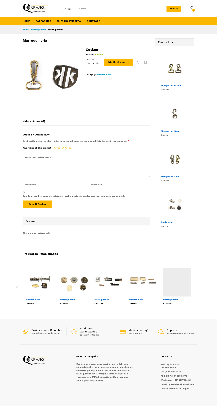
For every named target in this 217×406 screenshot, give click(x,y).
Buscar (174, 8)
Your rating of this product (37, 148)
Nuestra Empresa (69, 21)
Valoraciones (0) (34, 121)
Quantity (90, 59)
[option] (40, 286)
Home (26, 21)
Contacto (93, 21)
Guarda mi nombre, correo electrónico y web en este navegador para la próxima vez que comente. (74, 196)
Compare (144, 62)
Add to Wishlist (137, 62)
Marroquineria (104, 74)
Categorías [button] (43, 21)
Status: (90, 54)
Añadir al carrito (118, 62)
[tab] (35, 122)
